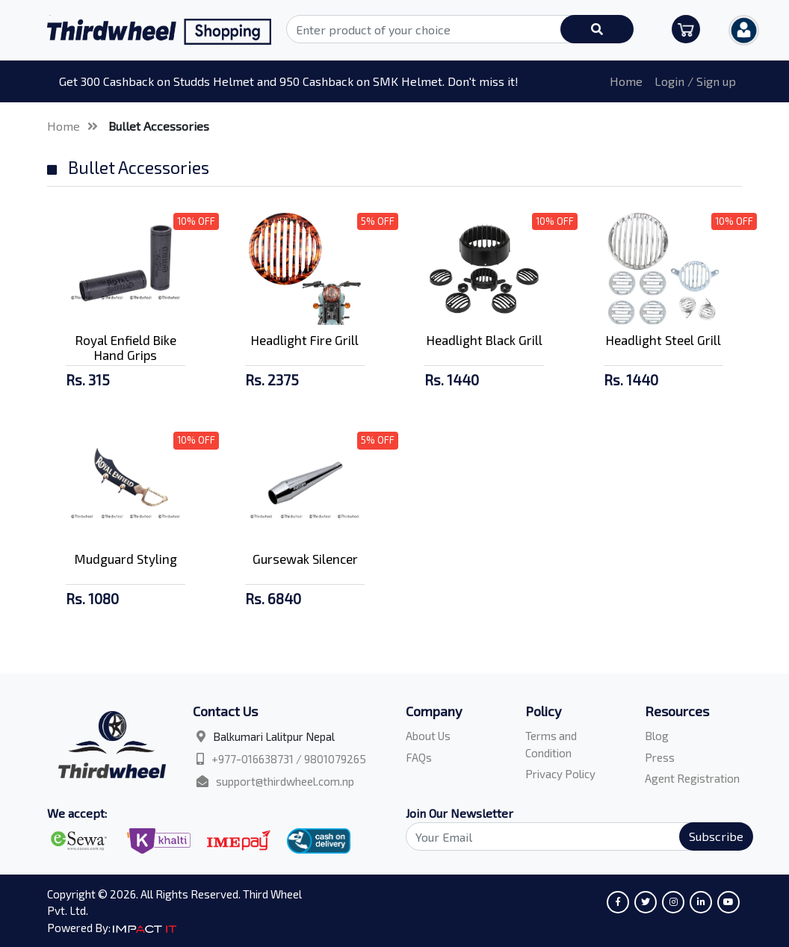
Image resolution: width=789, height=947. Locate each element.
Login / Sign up (695, 81)
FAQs (419, 757)
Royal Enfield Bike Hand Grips (125, 347)
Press (660, 757)
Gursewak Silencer (305, 558)
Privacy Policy (560, 773)
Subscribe (716, 836)
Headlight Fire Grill (305, 339)
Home (626, 81)
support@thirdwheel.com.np (285, 781)
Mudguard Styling (126, 558)
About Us (428, 735)
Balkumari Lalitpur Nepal (274, 736)
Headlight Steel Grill (663, 339)
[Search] (571, 836)
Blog (657, 735)
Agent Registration (692, 778)
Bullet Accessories (158, 126)
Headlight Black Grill (484, 339)
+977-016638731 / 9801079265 (288, 759)
